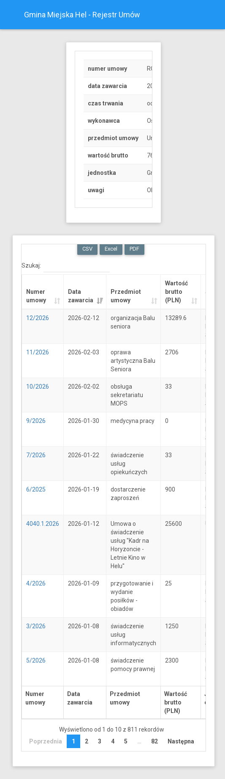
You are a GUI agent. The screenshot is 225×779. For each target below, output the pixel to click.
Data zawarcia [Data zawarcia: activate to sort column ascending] (80, 296)
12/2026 (37, 318)
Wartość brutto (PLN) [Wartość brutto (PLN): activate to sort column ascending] (176, 292)
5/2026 (36, 660)
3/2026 (36, 626)
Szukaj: (66, 266)
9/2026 (36, 420)
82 (154, 741)
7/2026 (36, 455)
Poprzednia (45, 741)
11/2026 (37, 352)
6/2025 (36, 489)
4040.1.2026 (42, 523)
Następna (181, 741)
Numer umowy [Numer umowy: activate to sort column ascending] (36, 296)
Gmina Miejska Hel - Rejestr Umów (82, 14)
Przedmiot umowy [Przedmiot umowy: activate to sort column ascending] (126, 296)
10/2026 (37, 386)
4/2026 (36, 583)
